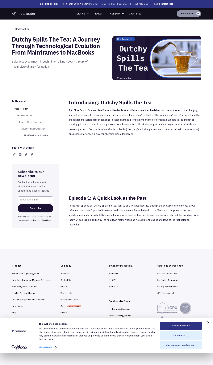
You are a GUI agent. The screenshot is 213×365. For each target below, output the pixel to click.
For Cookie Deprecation (168, 280)
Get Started (135, 13)
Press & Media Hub (69, 299)
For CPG (112, 280)
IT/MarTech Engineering (120, 315)
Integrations (18, 319)
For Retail (113, 286)
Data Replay (17, 306)
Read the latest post (163, 4)
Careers (70, 306)
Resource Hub (66, 293)
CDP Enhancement (165, 293)
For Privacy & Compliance (120, 309)
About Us (64, 273)
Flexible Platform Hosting (24, 293)
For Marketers (115, 322)
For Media (113, 273)
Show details (46, 359)
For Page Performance (167, 286)
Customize (181, 347)
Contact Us (65, 280)
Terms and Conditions (42, 220)
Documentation (19, 325)
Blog (14, 312)
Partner (63, 286)
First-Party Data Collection (24, 286)
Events (63, 312)
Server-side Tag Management (26, 273)
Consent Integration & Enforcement (28, 299)
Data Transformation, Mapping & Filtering (31, 280)
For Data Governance (167, 273)
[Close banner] (208, 334)
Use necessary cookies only (181, 357)
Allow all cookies (181, 337)
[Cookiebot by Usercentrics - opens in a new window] (19, 359)
